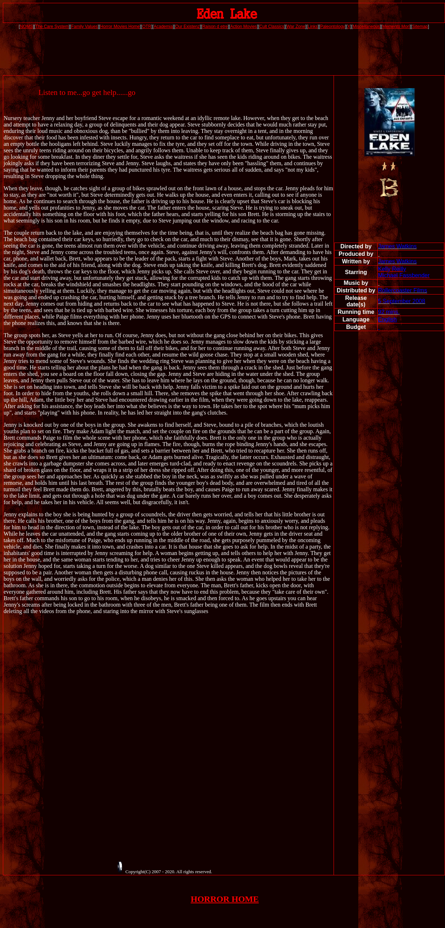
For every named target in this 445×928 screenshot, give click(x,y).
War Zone (296, 26)
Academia (163, 26)
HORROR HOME (225, 899)
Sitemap (420, 26)
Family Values (84, 26)
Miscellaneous (366, 26)
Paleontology (332, 26)
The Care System (51, 26)
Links (313, 26)
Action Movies (243, 26)
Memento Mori (396, 26)
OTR (146, 26)
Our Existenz (187, 26)
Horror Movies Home (120, 26)
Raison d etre (215, 26)
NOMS (26, 26)
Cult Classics (271, 26)
